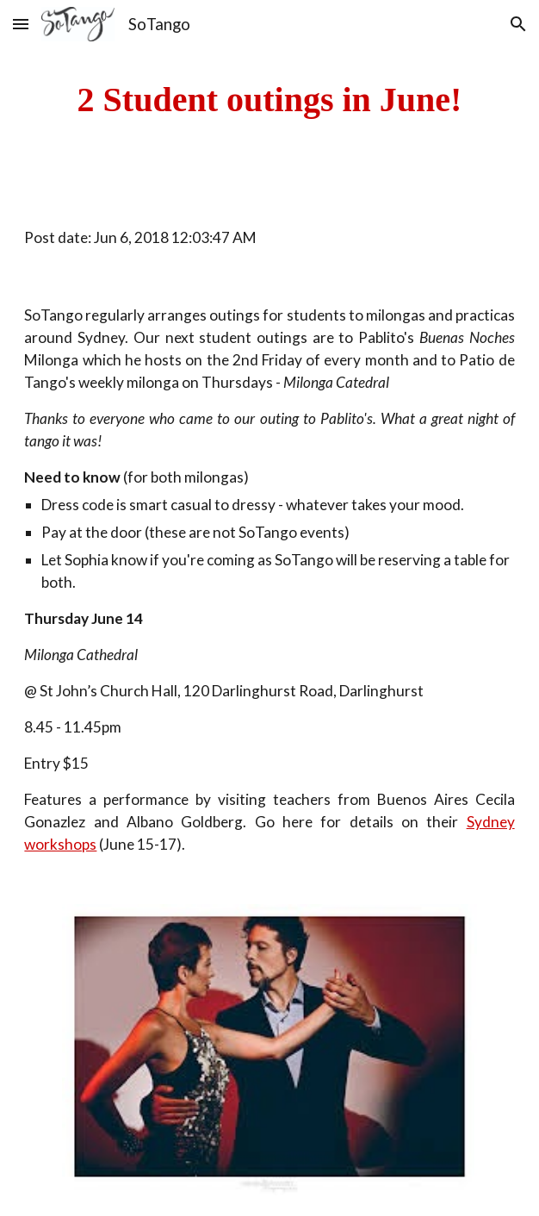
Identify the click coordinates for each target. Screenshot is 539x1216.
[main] (269, 99)
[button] (20, 23)
